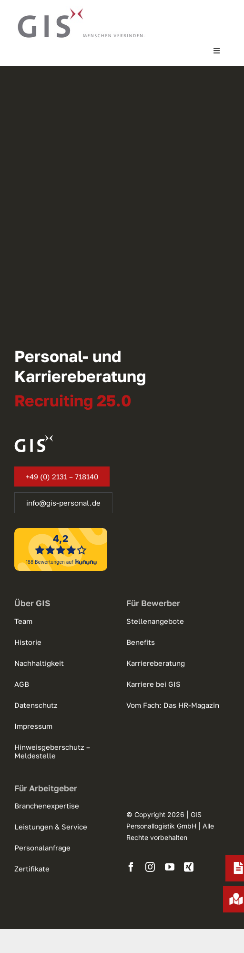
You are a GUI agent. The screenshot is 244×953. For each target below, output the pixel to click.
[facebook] (131, 867)
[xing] (188, 867)
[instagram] (150, 867)
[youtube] (169, 867)
